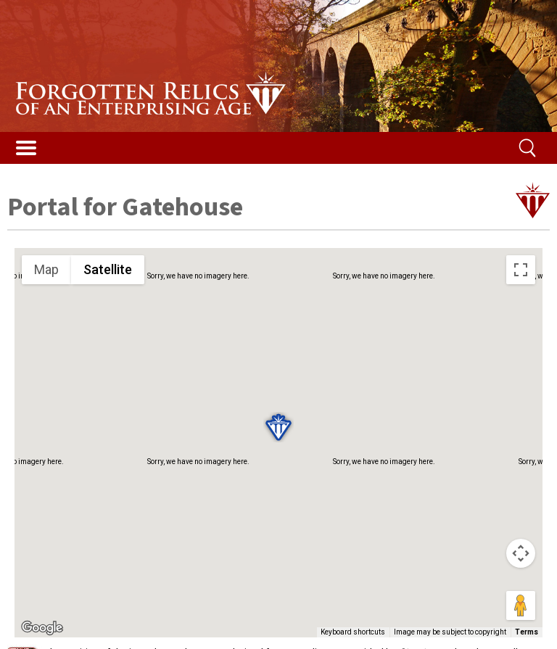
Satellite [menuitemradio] (107, 269)
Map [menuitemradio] (46, 269)
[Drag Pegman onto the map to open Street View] (520, 605)
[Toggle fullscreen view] (520, 269)
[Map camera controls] (520, 553)
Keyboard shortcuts (353, 632)
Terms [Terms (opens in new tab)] (526, 632)
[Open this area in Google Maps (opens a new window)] (42, 628)
